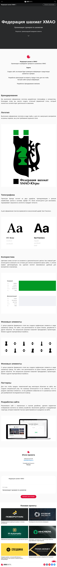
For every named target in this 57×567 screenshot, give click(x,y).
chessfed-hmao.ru (28, 460)
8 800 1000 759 (55, 1)
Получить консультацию (49, 4)
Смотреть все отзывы (28, 496)
